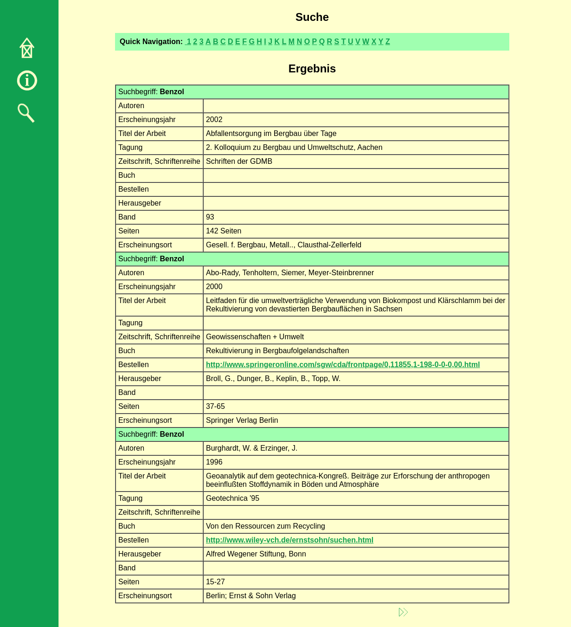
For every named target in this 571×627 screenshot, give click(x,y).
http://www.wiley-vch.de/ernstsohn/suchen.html (289, 540)
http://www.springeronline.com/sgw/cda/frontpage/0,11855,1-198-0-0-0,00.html (343, 364)
